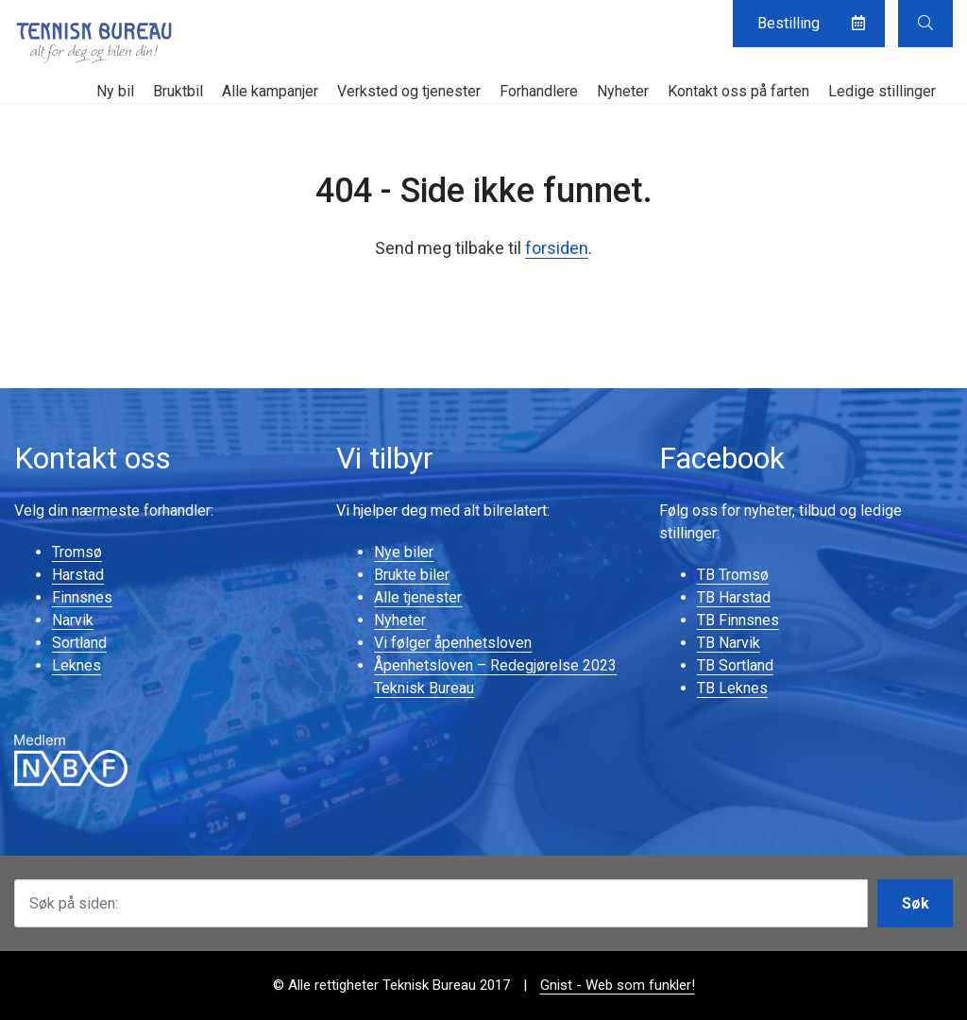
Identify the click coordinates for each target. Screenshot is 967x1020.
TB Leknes (732, 688)
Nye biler (403, 552)
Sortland (79, 643)
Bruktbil (178, 91)
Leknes (76, 665)
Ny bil (115, 91)
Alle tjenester (418, 597)
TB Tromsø (733, 575)
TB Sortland (735, 665)
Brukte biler (412, 575)
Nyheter (623, 91)
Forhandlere (539, 91)
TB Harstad (734, 597)
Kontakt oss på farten (738, 91)
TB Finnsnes (738, 620)
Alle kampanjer (270, 91)
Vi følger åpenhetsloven (453, 643)
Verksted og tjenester (409, 91)
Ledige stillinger (882, 91)
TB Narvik (728, 643)
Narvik (72, 620)
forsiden (556, 248)
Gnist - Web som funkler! (617, 985)
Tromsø (77, 552)
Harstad (78, 575)
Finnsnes (82, 597)
